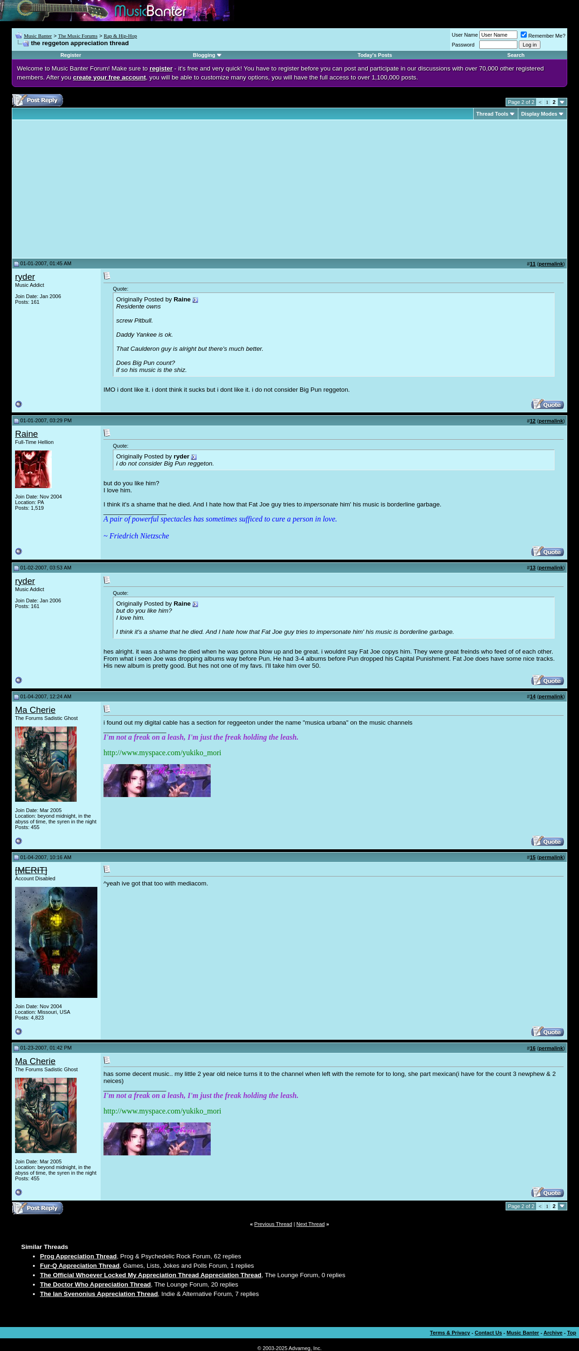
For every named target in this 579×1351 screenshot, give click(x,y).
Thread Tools (492, 114)
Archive (553, 1332)
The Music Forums (77, 36)
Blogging (204, 55)
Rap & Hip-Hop (120, 36)
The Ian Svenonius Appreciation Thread (99, 1293)
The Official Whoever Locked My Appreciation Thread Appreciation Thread (151, 1275)
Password (463, 44)
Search (516, 55)
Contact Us (488, 1332)
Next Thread (310, 1224)
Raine (26, 434)
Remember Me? (543, 36)
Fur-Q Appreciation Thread (79, 1265)
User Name (465, 35)
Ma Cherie (35, 710)
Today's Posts (374, 55)
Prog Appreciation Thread (78, 1256)
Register (70, 55)
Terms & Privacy (450, 1332)
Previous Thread (273, 1224)
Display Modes (539, 114)
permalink (551, 264)
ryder (25, 277)
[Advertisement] (94, 189)
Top (571, 1332)
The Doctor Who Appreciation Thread (95, 1284)
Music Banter (38, 36)
